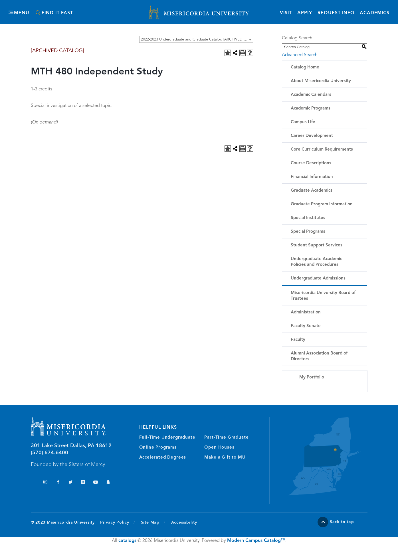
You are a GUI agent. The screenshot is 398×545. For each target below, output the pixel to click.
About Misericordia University (321, 81)
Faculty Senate (306, 326)
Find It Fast (57, 13)
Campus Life (303, 122)
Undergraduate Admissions (318, 278)
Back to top (342, 522)
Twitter (71, 483)
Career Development (312, 136)
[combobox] (196, 39)
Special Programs (308, 232)
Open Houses (219, 447)
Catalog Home (305, 67)
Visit (286, 13)
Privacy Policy (117, 522)
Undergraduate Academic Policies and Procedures (316, 262)
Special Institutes (308, 218)
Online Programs (158, 447)
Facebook (58, 483)
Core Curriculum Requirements (322, 149)
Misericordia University (173, 9)
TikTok (33, 483)
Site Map (150, 522)
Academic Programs (310, 108)
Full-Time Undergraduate (167, 437)
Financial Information (312, 177)
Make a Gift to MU (224, 457)
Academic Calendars (311, 95)
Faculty (298, 340)
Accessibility (184, 522)
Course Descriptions (311, 163)
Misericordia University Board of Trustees (323, 296)
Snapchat (108, 483)
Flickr (83, 483)
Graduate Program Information (322, 204)
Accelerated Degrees (162, 457)
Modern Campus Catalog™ (256, 540)
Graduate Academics (311, 191)
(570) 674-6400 (49, 452)
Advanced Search (300, 55)
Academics (374, 13)
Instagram (45, 483)
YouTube (96, 483)
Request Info (336, 12)
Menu (21, 13)
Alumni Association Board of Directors (319, 356)
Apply (304, 13)
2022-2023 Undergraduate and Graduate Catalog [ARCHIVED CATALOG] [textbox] (197, 39)
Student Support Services (316, 245)
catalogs (127, 540)
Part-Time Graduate (226, 437)
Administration (306, 312)
